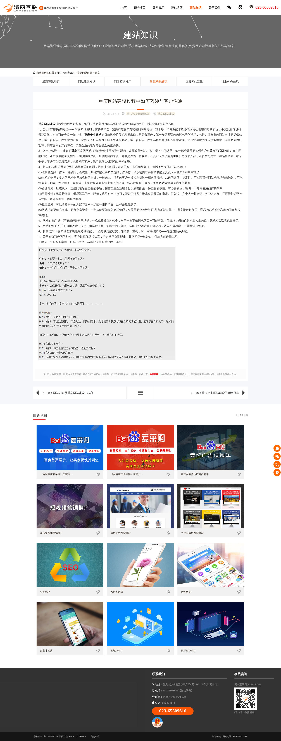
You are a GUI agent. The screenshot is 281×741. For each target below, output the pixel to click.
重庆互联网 (78, 150)
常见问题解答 (158, 81)
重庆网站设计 (161, 182)
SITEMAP (237, 736)
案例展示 (158, 7)
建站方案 (177, 7)
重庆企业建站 (92, 134)
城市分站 (216, 736)
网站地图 (227, 736)
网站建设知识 (86, 81)
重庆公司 (179, 156)
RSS (245, 736)
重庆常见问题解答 (138, 113)
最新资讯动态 (50, 81)
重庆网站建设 (166, 113)
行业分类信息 (230, 81)
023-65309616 (172, 710)
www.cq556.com (77, 736)
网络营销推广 (122, 81)
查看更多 (243, 415)
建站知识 (195, 7)
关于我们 (214, 7)
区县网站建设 (194, 81)
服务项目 (140, 7)
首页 (124, 7)
